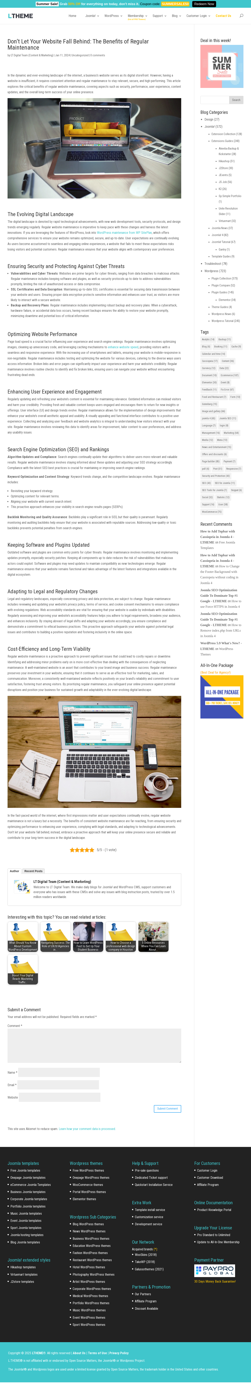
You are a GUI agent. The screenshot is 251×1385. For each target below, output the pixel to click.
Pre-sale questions (147, 1173)
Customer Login (197, 16)
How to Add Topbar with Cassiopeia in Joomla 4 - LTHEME (217, 537)
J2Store (223, 168)
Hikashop (224, 161)
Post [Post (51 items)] (217, 468)
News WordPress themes (89, 1234)
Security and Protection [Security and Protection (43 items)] (216, 476)
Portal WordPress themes (89, 1194)
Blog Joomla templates (25, 1245)
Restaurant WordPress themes (92, 1263)
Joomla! (90, 16)
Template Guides (221, 256)
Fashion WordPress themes (90, 1255)
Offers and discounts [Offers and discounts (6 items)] (214, 454)
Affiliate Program (146, 1304)
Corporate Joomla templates (28, 1202)
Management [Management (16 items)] (211, 432)
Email (12, 1085)
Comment (15, 1026)
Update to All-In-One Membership (218, 1245)
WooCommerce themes (88, 1187)
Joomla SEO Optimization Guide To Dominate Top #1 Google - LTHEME (219, 595)
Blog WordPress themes (88, 1227)
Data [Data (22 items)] (224, 368)
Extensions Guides (222, 141)
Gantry (222, 249)
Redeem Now (204, 4)
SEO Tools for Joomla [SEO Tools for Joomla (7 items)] (214, 490)
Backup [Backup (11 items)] (225, 339)
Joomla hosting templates (26, 1238)
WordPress (111, 16)
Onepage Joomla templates (28, 1180)
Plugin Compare (221, 285)
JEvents (223, 175)
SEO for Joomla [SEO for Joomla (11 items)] (225, 483)
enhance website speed (123, 347)
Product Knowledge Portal (214, 1212)
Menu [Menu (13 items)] (222, 440)
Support (158, 16)
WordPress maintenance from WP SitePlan (124, 233)
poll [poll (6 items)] (205, 468)
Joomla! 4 (217, 235)
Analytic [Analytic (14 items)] (208, 339)
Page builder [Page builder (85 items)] (211, 461)
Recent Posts (33, 871)
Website (13, 1097)
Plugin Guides (219, 292)
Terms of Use (97, 1355)
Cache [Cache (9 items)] (236, 346)
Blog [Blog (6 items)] (206, 346)
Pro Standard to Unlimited (213, 1237)
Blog (175, 16)
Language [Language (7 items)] (209, 425)
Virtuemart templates (24, 1277)
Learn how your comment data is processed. (87, 1131)
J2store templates (22, 1284)
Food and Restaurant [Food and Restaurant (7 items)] (214, 397)
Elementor (225, 300)
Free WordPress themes (88, 1173)
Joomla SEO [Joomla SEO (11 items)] (227, 418)
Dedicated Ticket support (151, 1180)
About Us (79, 1355)
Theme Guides (220, 307)
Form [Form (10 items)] (235, 397)
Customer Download (210, 1180)
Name (12, 1073)
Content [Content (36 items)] (228, 361)
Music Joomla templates (26, 1216)
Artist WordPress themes (89, 1284)
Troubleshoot (212, 264)
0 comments (97, 55)
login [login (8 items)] (224, 425)
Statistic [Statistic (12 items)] (223, 497)
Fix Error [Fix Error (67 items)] (227, 389)
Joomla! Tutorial (221, 242)
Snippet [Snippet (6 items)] (236, 490)
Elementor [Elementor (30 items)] (209, 382)
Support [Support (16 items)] (208, 504)
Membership (136, 16)
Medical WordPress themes (90, 1299)
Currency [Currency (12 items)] (208, 368)
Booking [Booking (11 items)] (220, 346)
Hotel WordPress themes (89, 1270)
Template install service (150, 1212)
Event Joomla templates (25, 1223)
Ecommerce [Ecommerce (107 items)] (230, 375)
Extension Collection (223, 134)
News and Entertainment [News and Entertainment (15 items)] (216, 447)
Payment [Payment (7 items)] (229, 461)
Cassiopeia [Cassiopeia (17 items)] (210, 361)
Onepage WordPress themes (91, 1180)
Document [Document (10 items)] (209, 375)
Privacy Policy (119, 1355)
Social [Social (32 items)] (207, 497)
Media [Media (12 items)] (207, 440)
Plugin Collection (221, 278)
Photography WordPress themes (93, 1277)
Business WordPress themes (91, 1241)
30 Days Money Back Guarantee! (215, 1284)
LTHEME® (39, 1355)
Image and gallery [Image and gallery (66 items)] (213, 411)
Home (72, 16)
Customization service (149, 1220)
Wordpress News (221, 314)
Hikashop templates (23, 1270)
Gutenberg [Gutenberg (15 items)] (209, 404)
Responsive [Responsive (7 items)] (233, 468)
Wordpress (211, 271)
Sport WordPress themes (89, 1327)
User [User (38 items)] (223, 504)
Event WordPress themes (89, 1320)
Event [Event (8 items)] (225, 382)
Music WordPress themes (89, 1313)
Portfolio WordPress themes (91, 1306)
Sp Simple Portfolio (230, 196)
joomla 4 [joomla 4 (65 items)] (208, 418)
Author (14, 871)
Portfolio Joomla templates (28, 1209)
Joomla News (220, 228)
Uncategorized (80, 55)
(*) (155, 1252)
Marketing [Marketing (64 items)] (231, 432)
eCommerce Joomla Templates (30, 1187)
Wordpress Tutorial (222, 321)
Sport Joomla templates (25, 1230)
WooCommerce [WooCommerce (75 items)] (212, 511)
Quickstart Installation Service (154, 1187)
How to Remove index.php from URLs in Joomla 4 (220, 630)
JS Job (223, 182)
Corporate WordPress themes (92, 1291)
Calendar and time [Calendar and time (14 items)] (213, 354)
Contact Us (223, 16)
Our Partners (143, 1297)
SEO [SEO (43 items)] (206, 483)
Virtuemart (225, 221)
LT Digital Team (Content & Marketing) (32, 55)
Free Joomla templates (25, 1173)
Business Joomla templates (28, 1194)
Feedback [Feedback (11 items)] (209, 389)
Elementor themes (84, 1202)
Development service (148, 1227)
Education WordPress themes (92, 1248)
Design (208, 119)
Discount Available (146, 1311)
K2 (220, 189)
